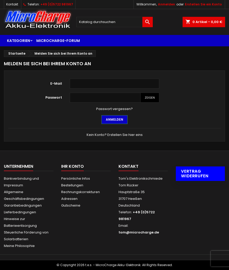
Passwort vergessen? (114, 108)
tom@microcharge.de (139, 232)
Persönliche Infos (75, 178)
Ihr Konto (72, 166)
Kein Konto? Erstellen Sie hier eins (115, 134)
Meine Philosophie (19, 245)
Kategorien (18, 40)
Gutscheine (70, 205)
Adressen (69, 198)
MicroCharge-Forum (58, 40)
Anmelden (166, 4)
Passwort (53, 97)
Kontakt (12, 4)
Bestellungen (72, 185)
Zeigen (150, 98)
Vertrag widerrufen (194, 173)
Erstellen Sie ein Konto (203, 4)
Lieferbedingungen (20, 212)
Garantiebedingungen (23, 205)
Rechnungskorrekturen (80, 191)
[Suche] (114, 22)
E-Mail (56, 83)
